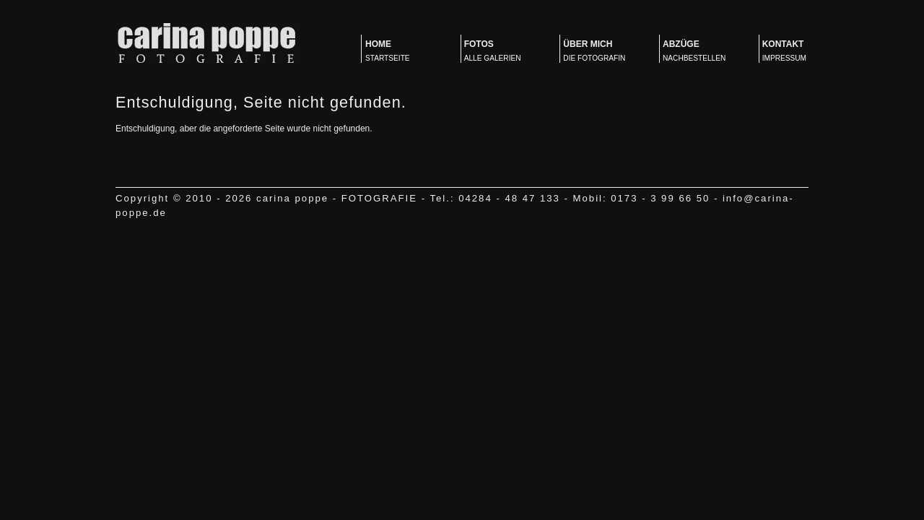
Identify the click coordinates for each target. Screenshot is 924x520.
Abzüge (702, 51)
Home (404, 51)
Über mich (602, 51)
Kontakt (801, 51)
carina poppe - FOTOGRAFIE (208, 44)
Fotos (503, 51)
